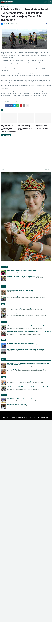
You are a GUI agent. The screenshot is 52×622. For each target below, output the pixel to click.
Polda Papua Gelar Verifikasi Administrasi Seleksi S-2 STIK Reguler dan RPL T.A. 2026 (23, 381)
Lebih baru (4, 169)
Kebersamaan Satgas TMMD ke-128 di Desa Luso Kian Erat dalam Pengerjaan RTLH (23, 276)
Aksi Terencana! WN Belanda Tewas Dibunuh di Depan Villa (18, 404)
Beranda (3, 6)
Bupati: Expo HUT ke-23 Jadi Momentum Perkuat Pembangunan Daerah (20, 343)
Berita (7, 6)
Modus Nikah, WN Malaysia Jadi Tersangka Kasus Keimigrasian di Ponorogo (21, 398)
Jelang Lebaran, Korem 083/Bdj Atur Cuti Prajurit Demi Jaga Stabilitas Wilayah (22, 296)
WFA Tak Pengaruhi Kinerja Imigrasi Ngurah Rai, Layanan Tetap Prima (20, 313)
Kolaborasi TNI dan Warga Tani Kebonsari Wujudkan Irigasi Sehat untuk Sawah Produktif (25, 127)
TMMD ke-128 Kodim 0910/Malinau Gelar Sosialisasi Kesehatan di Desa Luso (21, 270)
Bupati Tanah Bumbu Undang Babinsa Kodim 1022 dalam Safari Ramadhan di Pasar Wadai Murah (25, 349)
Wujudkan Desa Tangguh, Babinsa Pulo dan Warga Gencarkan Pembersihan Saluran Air (41, 127)
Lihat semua (48, 109)
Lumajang (12, 101)
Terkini (16, 101)
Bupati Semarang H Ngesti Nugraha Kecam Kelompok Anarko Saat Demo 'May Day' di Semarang (25, 369)
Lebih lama (47, 169)
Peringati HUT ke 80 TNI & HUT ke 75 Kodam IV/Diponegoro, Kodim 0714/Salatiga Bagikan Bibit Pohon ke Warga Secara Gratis (8, 128)
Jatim (8, 101)
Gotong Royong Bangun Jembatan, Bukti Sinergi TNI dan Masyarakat (20, 290)
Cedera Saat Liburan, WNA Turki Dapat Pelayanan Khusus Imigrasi (19, 308)
